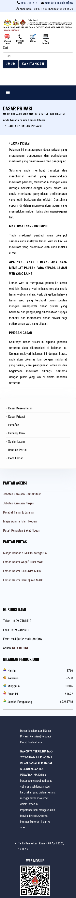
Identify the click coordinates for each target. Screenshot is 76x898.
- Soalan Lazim (15, 442)
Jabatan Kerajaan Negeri (18, 503)
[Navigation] (8, 92)
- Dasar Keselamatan (19, 408)
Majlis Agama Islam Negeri (20, 521)
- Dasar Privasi (15, 417)
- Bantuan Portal (16, 450)
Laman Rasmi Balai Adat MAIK (22, 571)
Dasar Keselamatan (31, 730)
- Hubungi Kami (15, 433)
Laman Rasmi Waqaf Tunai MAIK (23, 562)
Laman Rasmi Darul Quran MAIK (23, 580)
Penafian (35, 736)
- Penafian (12, 425)
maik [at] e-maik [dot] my (59, 3)
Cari (5, 48)
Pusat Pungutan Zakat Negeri (21, 530)
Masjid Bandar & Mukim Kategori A (25, 553)
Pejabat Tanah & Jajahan (18, 512)
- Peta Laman (14, 458)
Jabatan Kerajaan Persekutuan (22, 494)
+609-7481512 (29, 3)
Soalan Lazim (35, 742)
